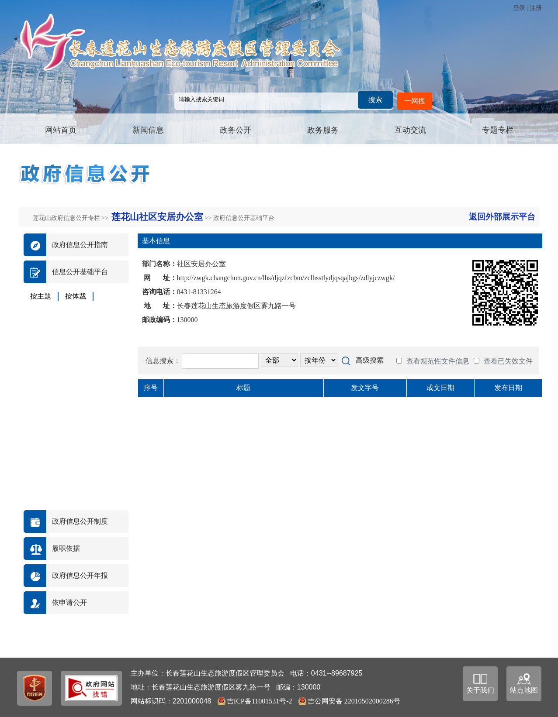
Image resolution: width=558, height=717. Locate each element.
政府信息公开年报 (80, 575)
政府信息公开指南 (80, 244)
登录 (519, 8)
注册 (536, 8)
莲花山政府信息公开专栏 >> (71, 218)
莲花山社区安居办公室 (157, 217)
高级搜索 (370, 360)
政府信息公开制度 (80, 521)
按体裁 (75, 296)
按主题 (40, 296)
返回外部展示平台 (502, 216)
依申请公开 (69, 602)
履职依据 (66, 548)
